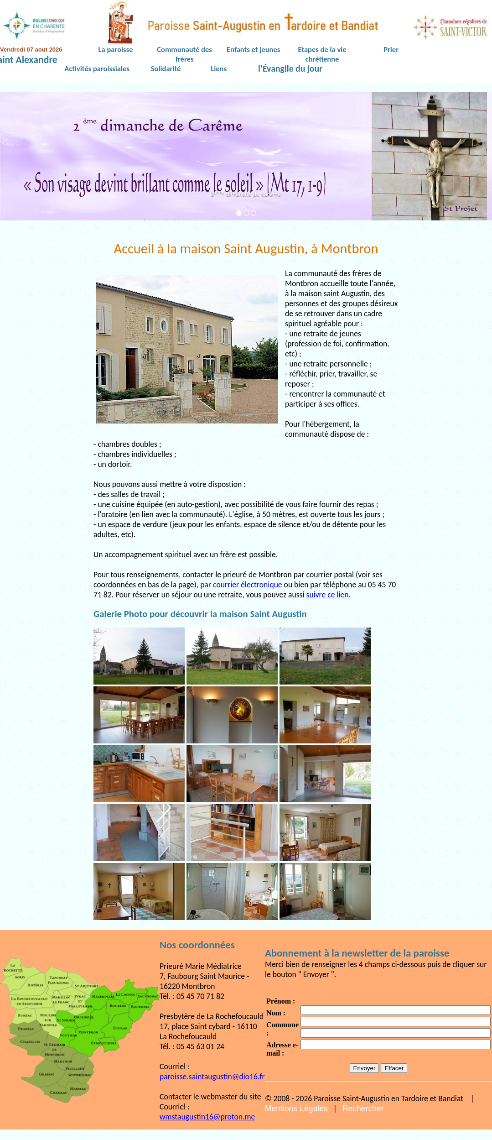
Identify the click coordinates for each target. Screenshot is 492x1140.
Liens (219, 68)
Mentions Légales (296, 1108)
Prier (391, 49)
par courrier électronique (241, 585)
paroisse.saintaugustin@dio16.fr (212, 1077)
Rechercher (363, 1108)
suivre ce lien (327, 595)
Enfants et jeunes (253, 49)
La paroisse (115, 49)
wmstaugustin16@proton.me (207, 1117)
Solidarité (166, 68)
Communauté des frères (184, 54)
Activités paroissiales (96, 68)
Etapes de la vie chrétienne (322, 54)
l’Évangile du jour (290, 69)
